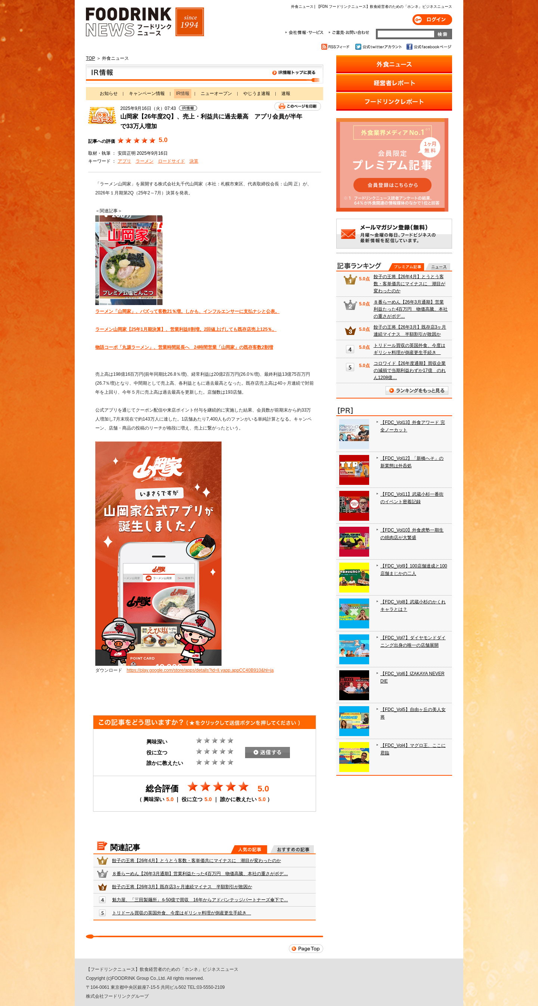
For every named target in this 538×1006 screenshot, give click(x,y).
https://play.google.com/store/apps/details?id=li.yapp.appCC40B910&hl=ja (200, 670)
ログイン (432, 19)
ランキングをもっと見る (417, 390)
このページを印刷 (297, 106)
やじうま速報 (256, 93)
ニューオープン (216, 93)
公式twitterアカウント (379, 47)
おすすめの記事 (292, 849)
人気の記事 (249, 849)
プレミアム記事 (406, 267)
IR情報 (204, 74)
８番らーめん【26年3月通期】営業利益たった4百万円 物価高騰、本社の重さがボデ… (200, 873)
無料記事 (437, 267)
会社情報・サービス (305, 33)
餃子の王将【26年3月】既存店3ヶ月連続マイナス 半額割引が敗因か (182, 886)
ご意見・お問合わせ (348, 33)
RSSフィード (336, 47)
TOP (90, 58)
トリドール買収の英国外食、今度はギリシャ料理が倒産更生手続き (181, 913)
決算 (193, 161)
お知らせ (109, 93)
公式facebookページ (428, 47)
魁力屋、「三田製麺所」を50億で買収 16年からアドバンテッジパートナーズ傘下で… (200, 899)
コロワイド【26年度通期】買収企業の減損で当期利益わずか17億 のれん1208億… (410, 370)
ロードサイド (171, 161)
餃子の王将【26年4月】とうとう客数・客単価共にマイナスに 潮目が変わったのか (196, 860)
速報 (285, 93)
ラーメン (145, 161)
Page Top (306, 948)
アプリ (124, 161)
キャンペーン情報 (147, 93)
